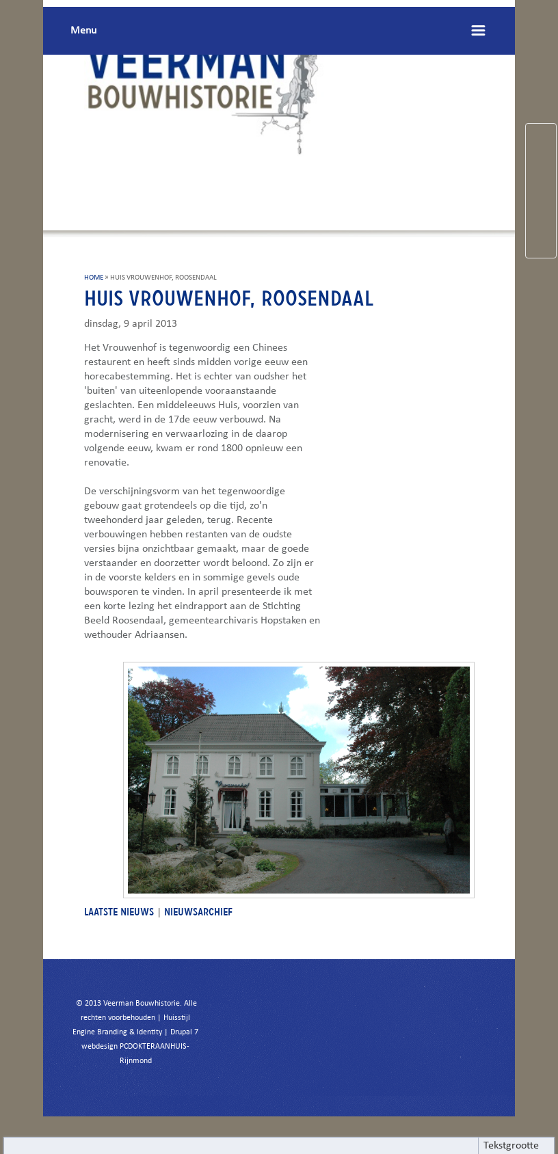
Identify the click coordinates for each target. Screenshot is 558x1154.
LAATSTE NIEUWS (119, 911)
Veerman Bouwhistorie (141, 1003)
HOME (93, 278)
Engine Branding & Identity (117, 1032)
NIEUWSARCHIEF (198, 911)
